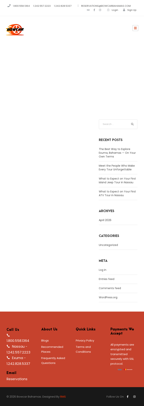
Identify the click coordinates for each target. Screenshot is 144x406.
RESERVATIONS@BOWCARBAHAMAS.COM (106, 6)
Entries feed (106, 279)
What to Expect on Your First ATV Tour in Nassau (117, 193)
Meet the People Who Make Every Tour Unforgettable (117, 167)
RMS (63, 397)
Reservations (17, 379)
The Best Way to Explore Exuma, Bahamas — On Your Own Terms (117, 152)
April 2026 (105, 220)
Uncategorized (108, 245)
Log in (102, 270)
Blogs (45, 340)
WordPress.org (108, 297)
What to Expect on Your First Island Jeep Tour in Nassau (117, 180)
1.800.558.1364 (21, 6)
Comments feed (110, 288)
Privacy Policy (85, 340)
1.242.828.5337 (63, 6)
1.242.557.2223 (42, 6)
